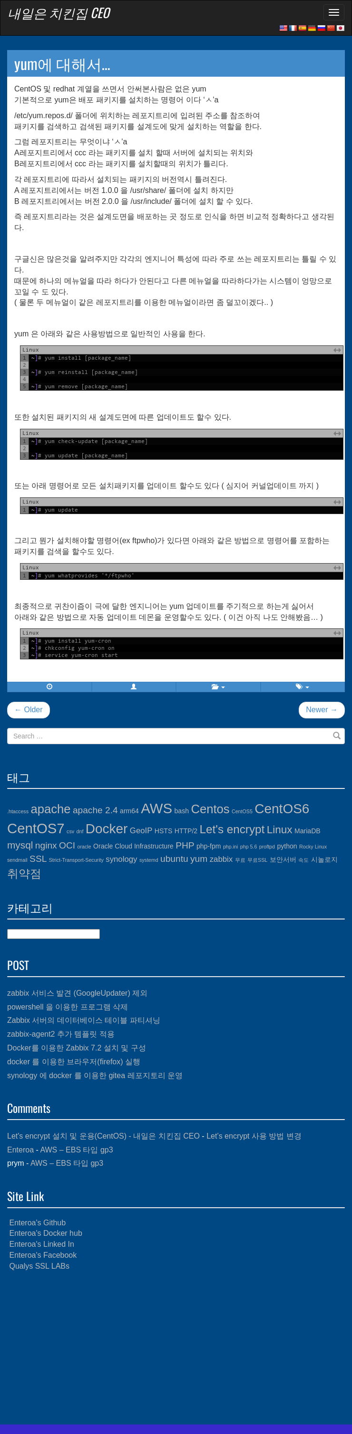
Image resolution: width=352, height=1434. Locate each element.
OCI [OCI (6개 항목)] (67, 845)
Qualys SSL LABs (39, 1266)
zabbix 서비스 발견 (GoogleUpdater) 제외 (77, 993)
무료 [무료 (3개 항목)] (240, 860)
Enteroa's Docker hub (45, 1233)
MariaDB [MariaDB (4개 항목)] (307, 831)
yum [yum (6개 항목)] (198, 859)
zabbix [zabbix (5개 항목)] (221, 859)
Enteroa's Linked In (41, 1244)
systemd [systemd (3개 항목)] (148, 860)
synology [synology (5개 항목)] (121, 859)
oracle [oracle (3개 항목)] (84, 846)
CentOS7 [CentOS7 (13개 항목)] (36, 828)
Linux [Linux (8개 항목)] (280, 830)
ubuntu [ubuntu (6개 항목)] (174, 859)
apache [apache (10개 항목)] (50, 809)
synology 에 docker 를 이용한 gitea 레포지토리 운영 (95, 1075)
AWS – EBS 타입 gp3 (76, 1150)
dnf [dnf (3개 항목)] (80, 831)
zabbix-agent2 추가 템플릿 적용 (61, 1034)
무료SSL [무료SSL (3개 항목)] (257, 860)
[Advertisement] (176, 1348)
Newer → (322, 710)
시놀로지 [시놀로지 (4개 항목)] (324, 859)
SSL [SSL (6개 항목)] (38, 859)
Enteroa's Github (37, 1223)
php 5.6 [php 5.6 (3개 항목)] (248, 846)
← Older (28, 710)
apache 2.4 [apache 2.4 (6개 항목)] (95, 810)
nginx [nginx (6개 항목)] (46, 845)
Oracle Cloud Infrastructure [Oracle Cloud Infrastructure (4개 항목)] (133, 846)
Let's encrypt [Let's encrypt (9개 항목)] (232, 829)
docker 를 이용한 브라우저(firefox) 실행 (73, 1062)
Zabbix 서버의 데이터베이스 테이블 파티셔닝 (83, 1020)
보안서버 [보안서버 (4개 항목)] (283, 859)
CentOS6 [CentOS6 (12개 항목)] (281, 808)
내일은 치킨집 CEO (58, 12)
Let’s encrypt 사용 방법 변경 (254, 1136)
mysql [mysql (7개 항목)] (20, 844)
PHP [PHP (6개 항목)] (185, 845)
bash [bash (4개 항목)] (182, 811)
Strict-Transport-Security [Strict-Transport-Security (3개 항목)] (76, 860)
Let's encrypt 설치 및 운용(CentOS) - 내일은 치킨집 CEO (103, 1136)
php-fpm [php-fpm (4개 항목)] (208, 846)
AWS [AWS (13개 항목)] (156, 808)
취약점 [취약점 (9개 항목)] (24, 873)
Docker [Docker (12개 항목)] (107, 828)
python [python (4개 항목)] (287, 846)
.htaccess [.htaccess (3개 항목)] (18, 811)
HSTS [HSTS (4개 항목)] (163, 831)
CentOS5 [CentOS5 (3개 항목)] (242, 811)
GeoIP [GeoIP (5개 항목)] (141, 830)
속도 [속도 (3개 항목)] (303, 860)
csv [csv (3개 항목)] (70, 831)
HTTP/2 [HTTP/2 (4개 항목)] (186, 831)
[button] (134, 687)
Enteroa (20, 1150)
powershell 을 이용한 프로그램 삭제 (67, 1007)
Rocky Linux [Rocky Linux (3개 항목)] (313, 846)
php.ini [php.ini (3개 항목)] (230, 846)
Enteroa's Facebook (43, 1255)
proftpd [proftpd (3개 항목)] (267, 846)
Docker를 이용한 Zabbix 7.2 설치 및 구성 (76, 1048)
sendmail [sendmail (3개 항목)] (17, 860)
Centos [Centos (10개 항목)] (210, 809)
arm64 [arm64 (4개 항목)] (129, 811)
